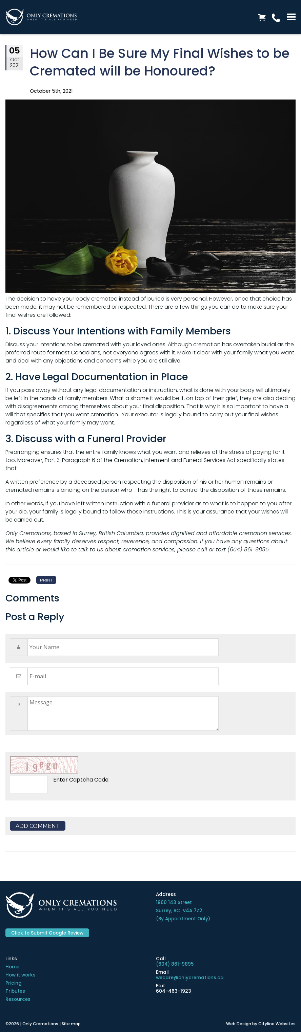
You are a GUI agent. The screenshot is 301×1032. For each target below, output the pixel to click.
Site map (71, 1024)
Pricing (13, 983)
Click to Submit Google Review (47, 933)
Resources (18, 999)
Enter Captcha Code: (81, 780)
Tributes (15, 991)
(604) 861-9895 (175, 964)
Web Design (238, 1024)
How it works (20, 975)
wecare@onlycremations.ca (190, 977)
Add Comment (38, 826)
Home (12, 967)
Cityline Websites (277, 1024)
